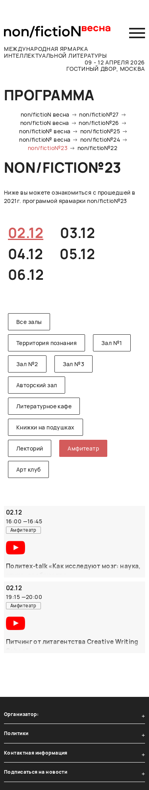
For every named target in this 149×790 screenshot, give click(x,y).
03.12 (77, 232)
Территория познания (46, 343)
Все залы (29, 322)
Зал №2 (27, 364)
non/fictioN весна (45, 114)
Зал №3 (74, 364)
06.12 (26, 274)
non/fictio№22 (97, 148)
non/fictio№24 (100, 139)
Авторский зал (36, 385)
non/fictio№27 (98, 114)
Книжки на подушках (45, 427)
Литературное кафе (44, 406)
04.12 (25, 253)
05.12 (77, 253)
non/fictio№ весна (44, 131)
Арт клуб (28, 469)
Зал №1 (111, 343)
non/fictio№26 (99, 123)
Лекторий (29, 448)
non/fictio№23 (48, 148)
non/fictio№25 (100, 131)
